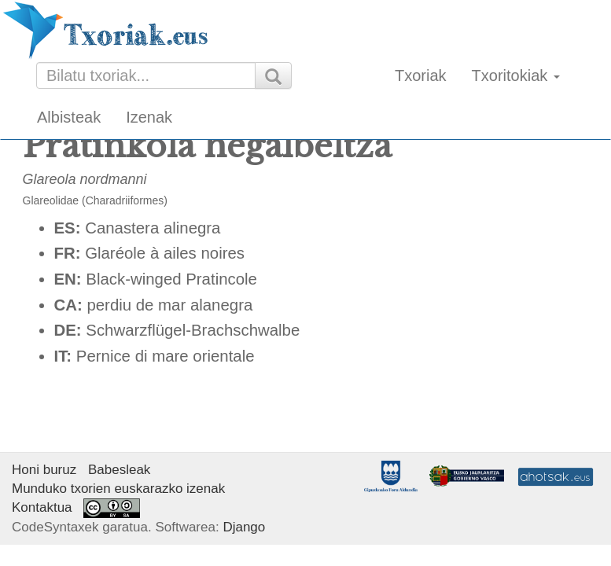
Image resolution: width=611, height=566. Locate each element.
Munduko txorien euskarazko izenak (118, 488)
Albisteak (69, 117)
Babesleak (119, 469)
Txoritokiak (516, 75)
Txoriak (421, 75)
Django (244, 527)
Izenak (149, 117)
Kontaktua (42, 507)
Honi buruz (44, 469)
